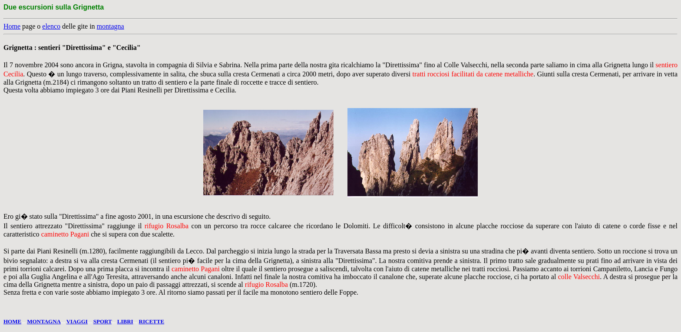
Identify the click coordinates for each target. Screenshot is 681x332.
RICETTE (152, 321)
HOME (12, 321)
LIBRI (125, 321)
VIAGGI (77, 321)
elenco (51, 26)
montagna (110, 26)
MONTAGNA (44, 321)
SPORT (102, 321)
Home (11, 26)
